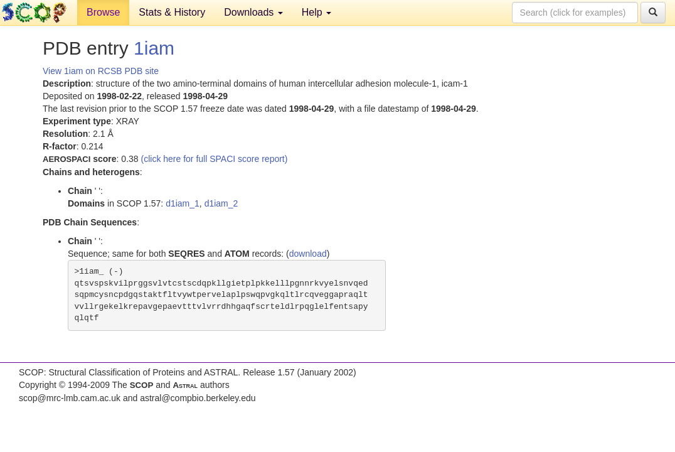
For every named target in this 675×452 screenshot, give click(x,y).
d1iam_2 (221, 203)
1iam (154, 48)
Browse (103, 12)
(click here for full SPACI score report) (214, 159)
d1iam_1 (182, 203)
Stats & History (172, 12)
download (308, 254)
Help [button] (316, 12)
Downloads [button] (253, 12)
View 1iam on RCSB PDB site (101, 71)
